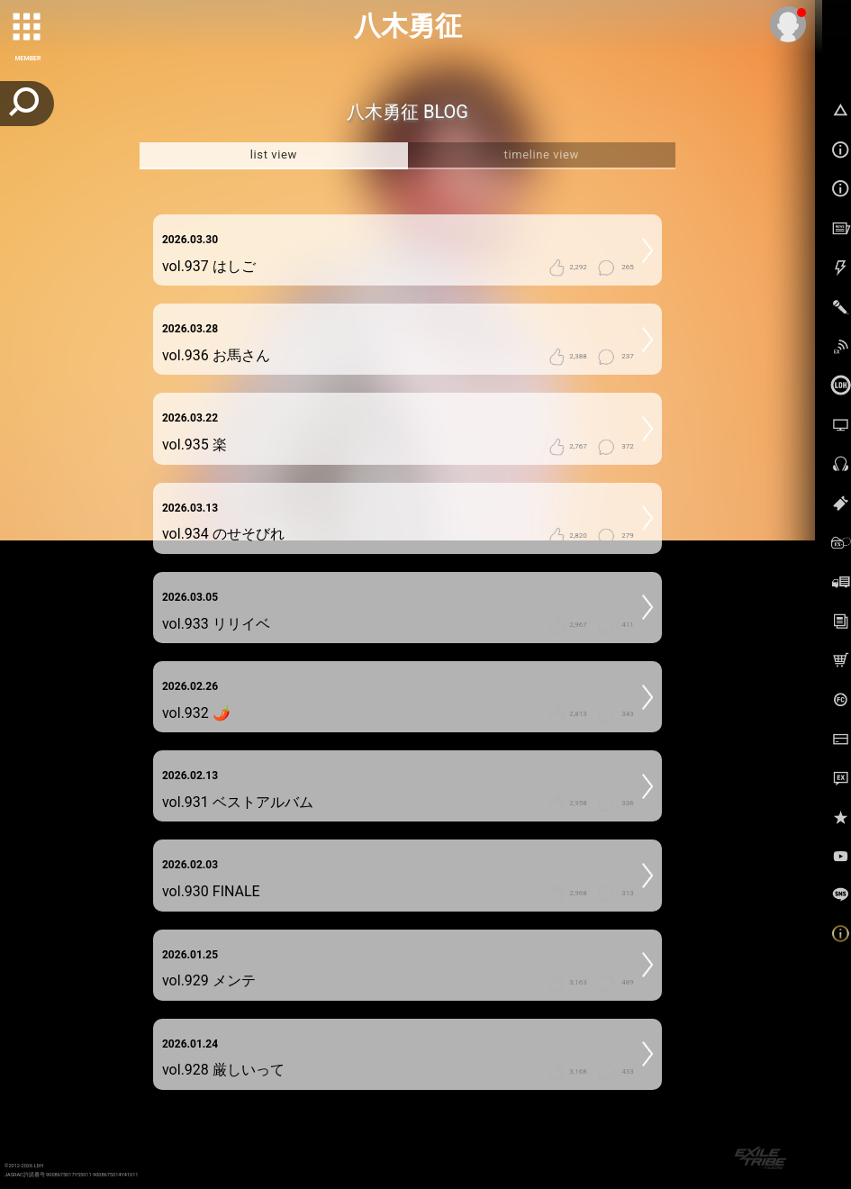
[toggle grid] (28, 28)
